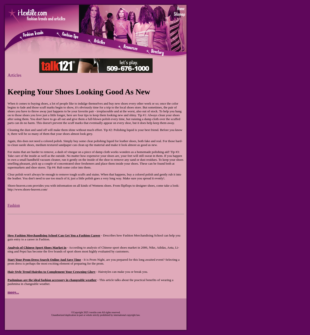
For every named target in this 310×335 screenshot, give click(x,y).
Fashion (14, 205)
